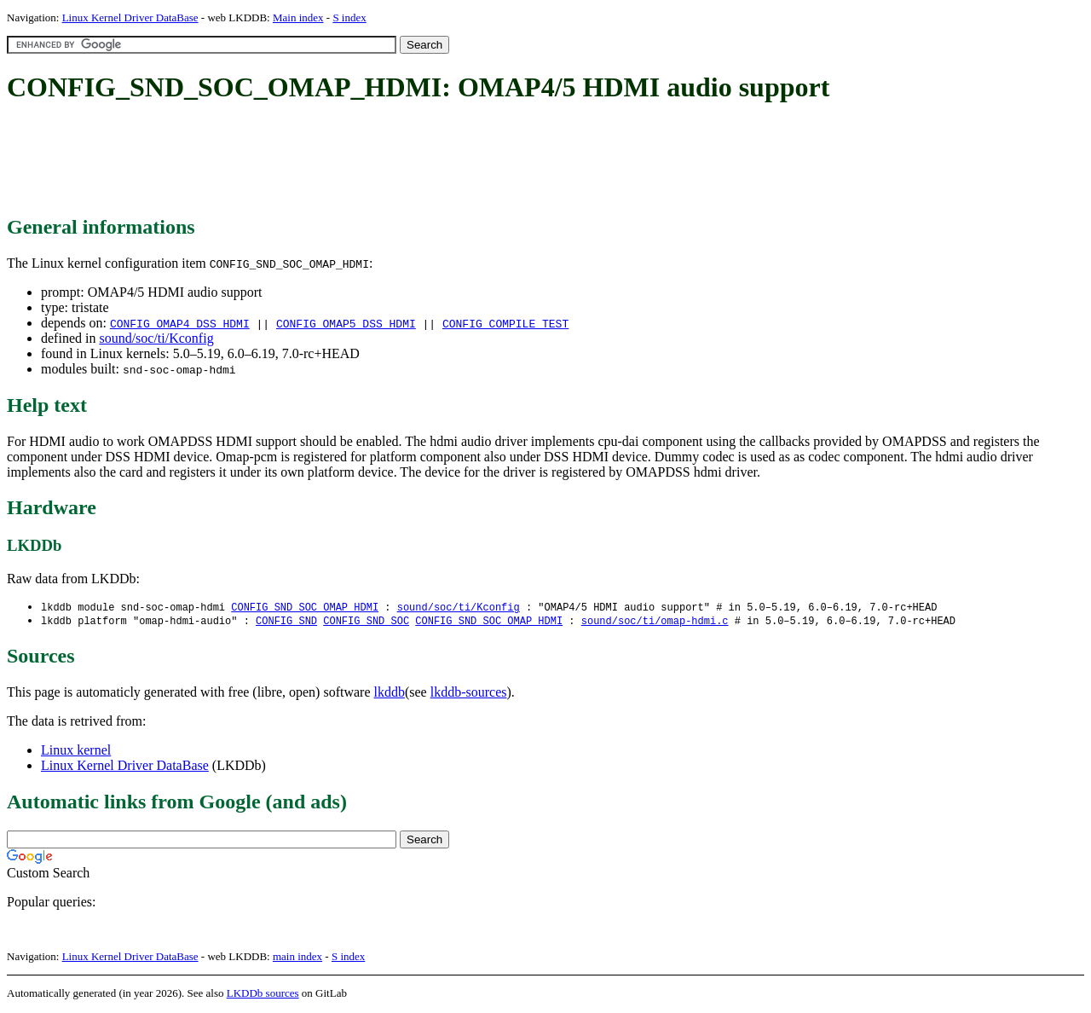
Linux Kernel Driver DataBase (130, 17)
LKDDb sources (263, 994)
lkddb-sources (468, 693)
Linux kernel (76, 751)
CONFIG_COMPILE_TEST (505, 323)
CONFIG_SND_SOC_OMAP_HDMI (304, 607)
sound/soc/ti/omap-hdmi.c (655, 622)
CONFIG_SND (286, 622)
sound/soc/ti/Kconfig (156, 338)
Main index (298, 17)
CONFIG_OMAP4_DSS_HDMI (180, 323)
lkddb (389, 693)
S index (349, 17)
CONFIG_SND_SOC (366, 622)
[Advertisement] (317, 160)
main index (297, 958)
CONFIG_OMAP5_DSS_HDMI (346, 323)
